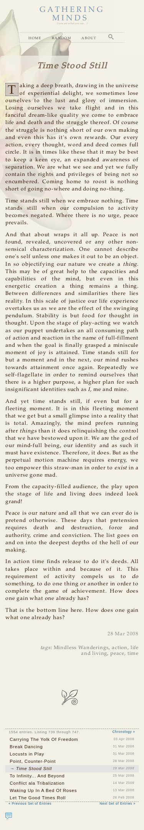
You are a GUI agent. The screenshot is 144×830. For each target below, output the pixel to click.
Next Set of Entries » (118, 803)
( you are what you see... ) (72, 23)
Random (61, 38)
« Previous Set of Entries (29, 803)
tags (45, 648)
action (119, 648)
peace (117, 653)
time (133, 653)
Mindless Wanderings (81, 648)
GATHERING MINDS (72, 14)
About (89, 38)
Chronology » (124, 732)
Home (34, 38)
